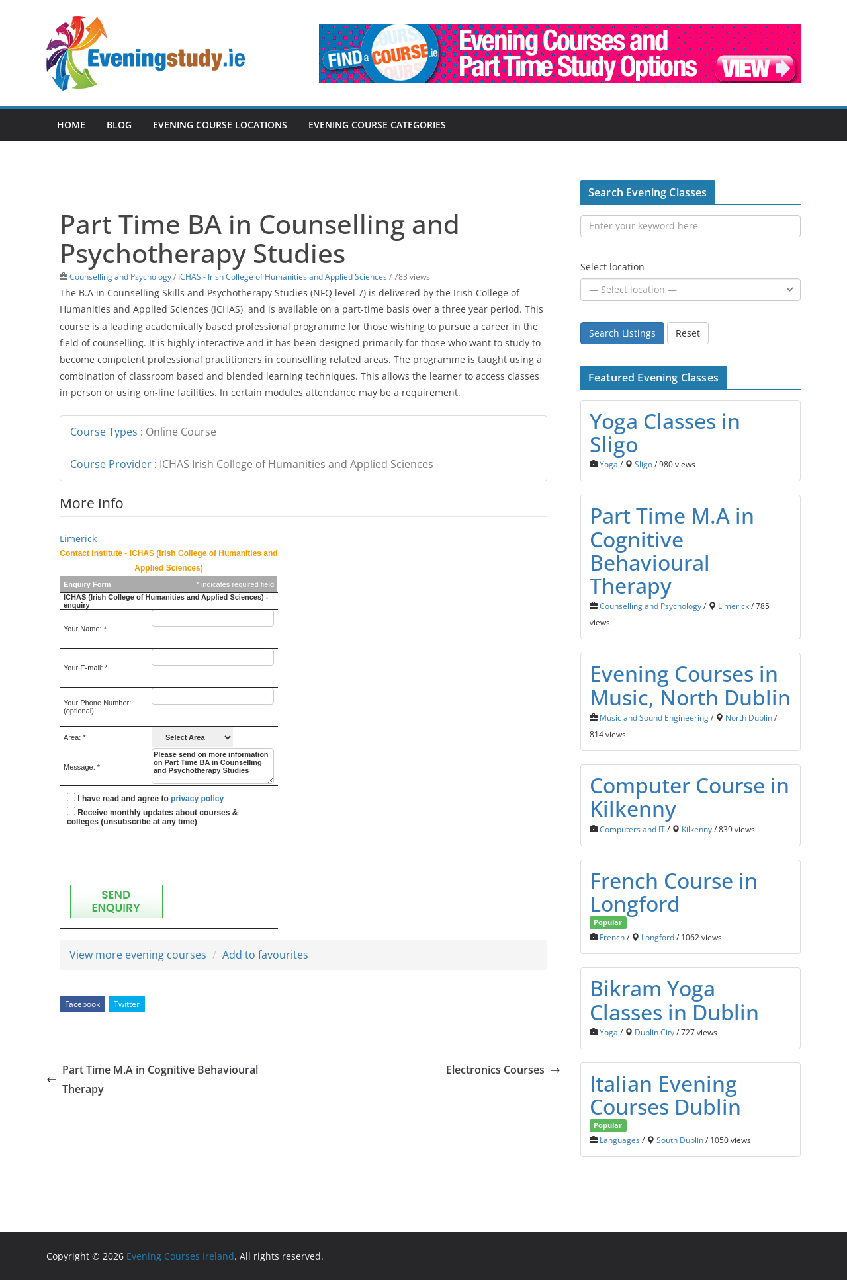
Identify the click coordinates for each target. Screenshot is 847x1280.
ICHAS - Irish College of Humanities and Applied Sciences (282, 276)
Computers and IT (632, 829)
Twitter (127, 1004)
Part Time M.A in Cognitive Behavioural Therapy (152, 1079)
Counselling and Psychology (120, 276)
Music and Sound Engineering (654, 717)
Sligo (643, 464)
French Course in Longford (674, 892)
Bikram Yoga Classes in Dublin (674, 999)
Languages (620, 1140)
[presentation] (167, 855)
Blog (119, 124)
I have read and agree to (145, 798)
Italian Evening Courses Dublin (665, 1095)
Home (71, 124)
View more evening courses (137, 954)
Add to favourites (265, 954)
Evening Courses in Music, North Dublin (690, 685)
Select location (612, 266)
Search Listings (622, 333)
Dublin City (654, 1032)
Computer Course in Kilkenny (689, 796)
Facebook (82, 1004)
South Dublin (679, 1140)
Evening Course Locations (220, 124)
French (612, 937)
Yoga (609, 464)
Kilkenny (697, 829)
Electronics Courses (503, 1069)
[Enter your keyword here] (690, 226)
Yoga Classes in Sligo (665, 432)
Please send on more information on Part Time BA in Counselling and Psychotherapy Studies (213, 766)
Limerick (78, 538)
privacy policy (197, 798)
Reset (688, 333)
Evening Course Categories (377, 124)
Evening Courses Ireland (180, 1256)
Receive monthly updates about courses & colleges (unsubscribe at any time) (152, 816)
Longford (657, 937)
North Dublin (748, 717)
